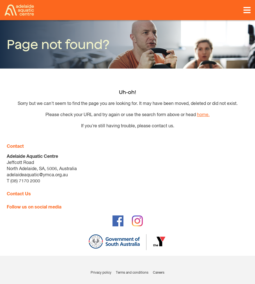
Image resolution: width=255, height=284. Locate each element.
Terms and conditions (132, 272)
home (202, 115)
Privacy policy (101, 272)
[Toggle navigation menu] (247, 10)
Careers (158, 272)
